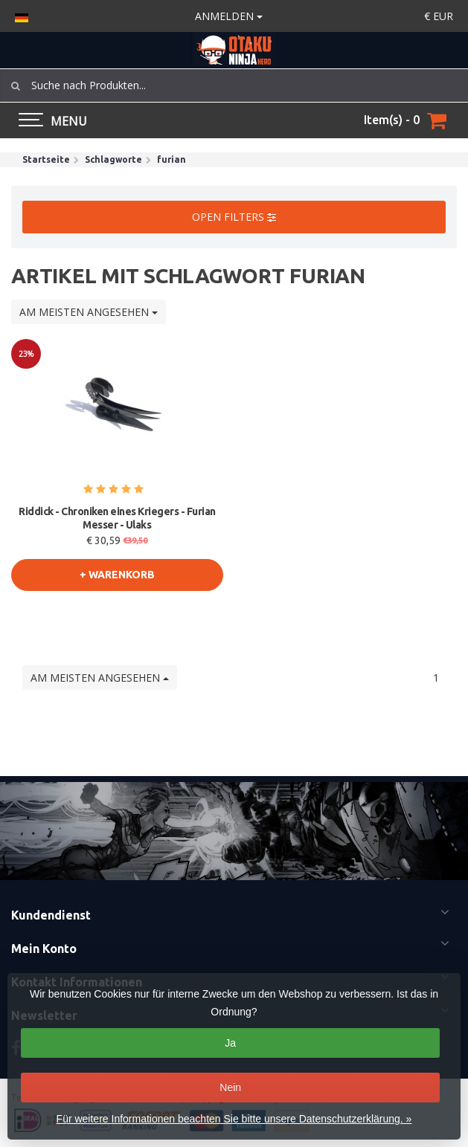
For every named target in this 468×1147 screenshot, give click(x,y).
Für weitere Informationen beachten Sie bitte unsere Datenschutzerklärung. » (234, 1119)
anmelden (229, 16)
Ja (230, 1043)
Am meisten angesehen (88, 312)
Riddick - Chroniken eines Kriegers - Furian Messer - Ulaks (117, 518)
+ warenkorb (117, 575)
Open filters (234, 217)
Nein (230, 1087)
